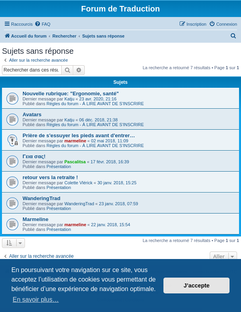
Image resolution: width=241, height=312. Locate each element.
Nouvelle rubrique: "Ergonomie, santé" (71, 93)
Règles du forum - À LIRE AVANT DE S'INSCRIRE (95, 103)
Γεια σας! (34, 156)
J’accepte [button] (197, 285)
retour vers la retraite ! (50, 177)
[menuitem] (42, 24)
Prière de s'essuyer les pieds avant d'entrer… (79, 135)
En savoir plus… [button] (36, 299)
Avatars (32, 114)
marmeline (75, 140)
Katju (69, 98)
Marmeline (35, 219)
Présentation (59, 166)
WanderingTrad (42, 198)
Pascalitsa (75, 161)
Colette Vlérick (79, 182)
